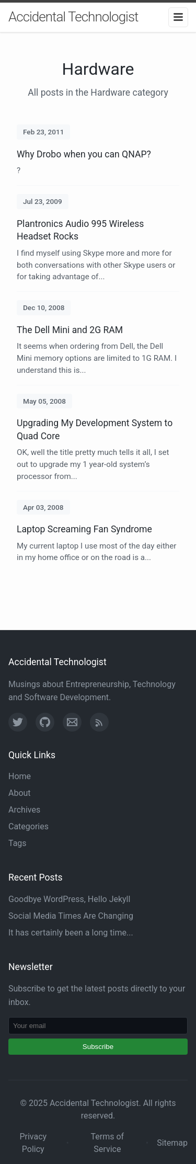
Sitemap (172, 1143)
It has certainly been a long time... (70, 933)
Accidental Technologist (73, 17)
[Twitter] (17, 722)
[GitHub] (45, 722)
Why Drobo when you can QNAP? (84, 154)
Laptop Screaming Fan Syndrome (84, 529)
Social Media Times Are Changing (70, 916)
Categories (28, 826)
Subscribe (98, 1047)
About (19, 793)
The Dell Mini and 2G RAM (70, 330)
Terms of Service (107, 1143)
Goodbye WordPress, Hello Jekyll (69, 899)
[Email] (72, 722)
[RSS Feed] (99, 722)
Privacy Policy (33, 1143)
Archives (24, 810)
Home (19, 776)
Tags (17, 843)
